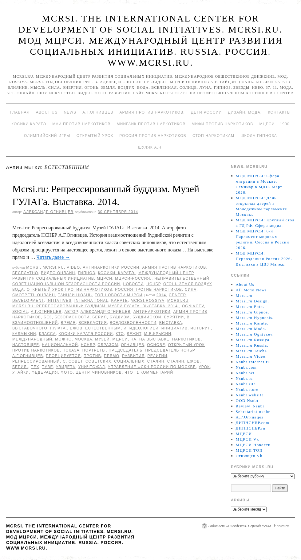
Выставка (170, 323)
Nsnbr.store (247, 389)
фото (67, 372)
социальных (129, 361)
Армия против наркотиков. (152, 112)
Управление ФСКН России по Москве (152, 367)
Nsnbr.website (250, 395)
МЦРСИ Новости (253, 444)
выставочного (29, 328)
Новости (133, 284)
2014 (161, 295)
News (70, 112)
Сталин (155, 361)
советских (98, 361)
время (68, 323)
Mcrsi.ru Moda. (251, 328)
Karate (119, 300)
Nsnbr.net (245, 373)
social (20, 311)
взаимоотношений (35, 323)
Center (177, 295)
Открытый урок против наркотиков (69, 289)
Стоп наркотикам (213, 136)
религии (158, 356)
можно (63, 339)
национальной (60, 345)
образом (107, 345)
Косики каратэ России (86, 334)
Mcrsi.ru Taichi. (252, 350)
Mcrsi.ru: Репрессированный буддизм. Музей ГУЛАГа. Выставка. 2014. (95, 306)
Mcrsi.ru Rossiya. (253, 339)
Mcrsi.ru (53, 267)
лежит (134, 334)
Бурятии (174, 317)
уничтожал (91, 367)
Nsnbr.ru (244, 378)
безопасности (72, 317)
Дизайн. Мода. (245, 112)
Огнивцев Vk (249, 455)
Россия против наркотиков (152, 136)
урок (204, 367)
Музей (102, 339)
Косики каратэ (28, 124)
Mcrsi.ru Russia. (252, 345)
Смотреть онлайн (33, 295)
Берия (99, 317)
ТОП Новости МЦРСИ (118, 295)
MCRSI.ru (177, 300)
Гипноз (86, 273)
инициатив (174, 328)
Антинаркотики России (111, 267)
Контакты (279, 112)
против (92, 356)
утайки (20, 372)
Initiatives (59, 300)
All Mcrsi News (251, 290)
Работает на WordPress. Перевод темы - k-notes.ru (248, 526)
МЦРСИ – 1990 (274, 124)
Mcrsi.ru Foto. (250, 306)
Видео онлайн (58, 273)
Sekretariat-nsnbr (253, 411)
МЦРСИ (104, 278)
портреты (94, 350)
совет (76, 361)
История (200, 328)
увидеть (66, 367)
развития (133, 356)
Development (28, 300)
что (129, 372)
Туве (47, 367)
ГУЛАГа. (58, 328)
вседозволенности (133, 323)
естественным (103, 328)
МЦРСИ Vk (247, 439)
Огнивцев (133, 345)
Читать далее (53, 257)
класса (47, 334)
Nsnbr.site (246, 384)
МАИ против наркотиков (81, 124)
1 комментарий (155, 372)
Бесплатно (25, 273)
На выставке (154, 339)
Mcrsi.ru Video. (251, 356)
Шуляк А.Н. (150, 147)
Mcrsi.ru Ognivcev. (255, 334)
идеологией (144, 328)
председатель (125, 350)
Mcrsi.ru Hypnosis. (255, 317)
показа (70, 350)
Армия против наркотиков (174, 267)
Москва (83, 339)
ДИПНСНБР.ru (251, 428)
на (134, 339)
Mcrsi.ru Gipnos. (252, 312)
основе (156, 345)
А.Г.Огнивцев (97, 112)
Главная (20, 112)
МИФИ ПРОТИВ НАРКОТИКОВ (222, 124)
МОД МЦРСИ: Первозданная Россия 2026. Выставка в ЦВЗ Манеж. (264, 258)
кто (120, 334)
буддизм (120, 317)
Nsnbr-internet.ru (253, 362)
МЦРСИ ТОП (249, 450)
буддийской (147, 317)
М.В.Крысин (157, 334)
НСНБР (153, 284)
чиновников (107, 372)
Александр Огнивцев (48, 212)
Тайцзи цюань (75, 295)
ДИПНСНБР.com (252, 422)
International (91, 300)
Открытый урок (95, 136)
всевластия (92, 323)
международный (32, 339)
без (48, 317)
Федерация (45, 372)
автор (71, 311)
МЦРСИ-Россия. (133, 278)
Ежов (76, 328)
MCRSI (33, 267)
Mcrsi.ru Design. (252, 301)
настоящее (25, 345)
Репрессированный (36, 361)
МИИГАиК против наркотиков (151, 124)
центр (82, 372)
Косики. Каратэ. (117, 273)
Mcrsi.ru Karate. (252, 323)
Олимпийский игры (47, 136)
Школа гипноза (258, 136)
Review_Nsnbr (250, 406)
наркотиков (186, 339)
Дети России (206, 112)
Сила (190, 289)
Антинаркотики (152, 311)
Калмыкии (24, 334)
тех (35, 367)
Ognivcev (193, 306)
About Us (47, 112)
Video (73, 267)
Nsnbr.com (246, 367)
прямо (111, 356)
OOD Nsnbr (247, 400)
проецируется (63, 356)
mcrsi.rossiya (147, 300)
